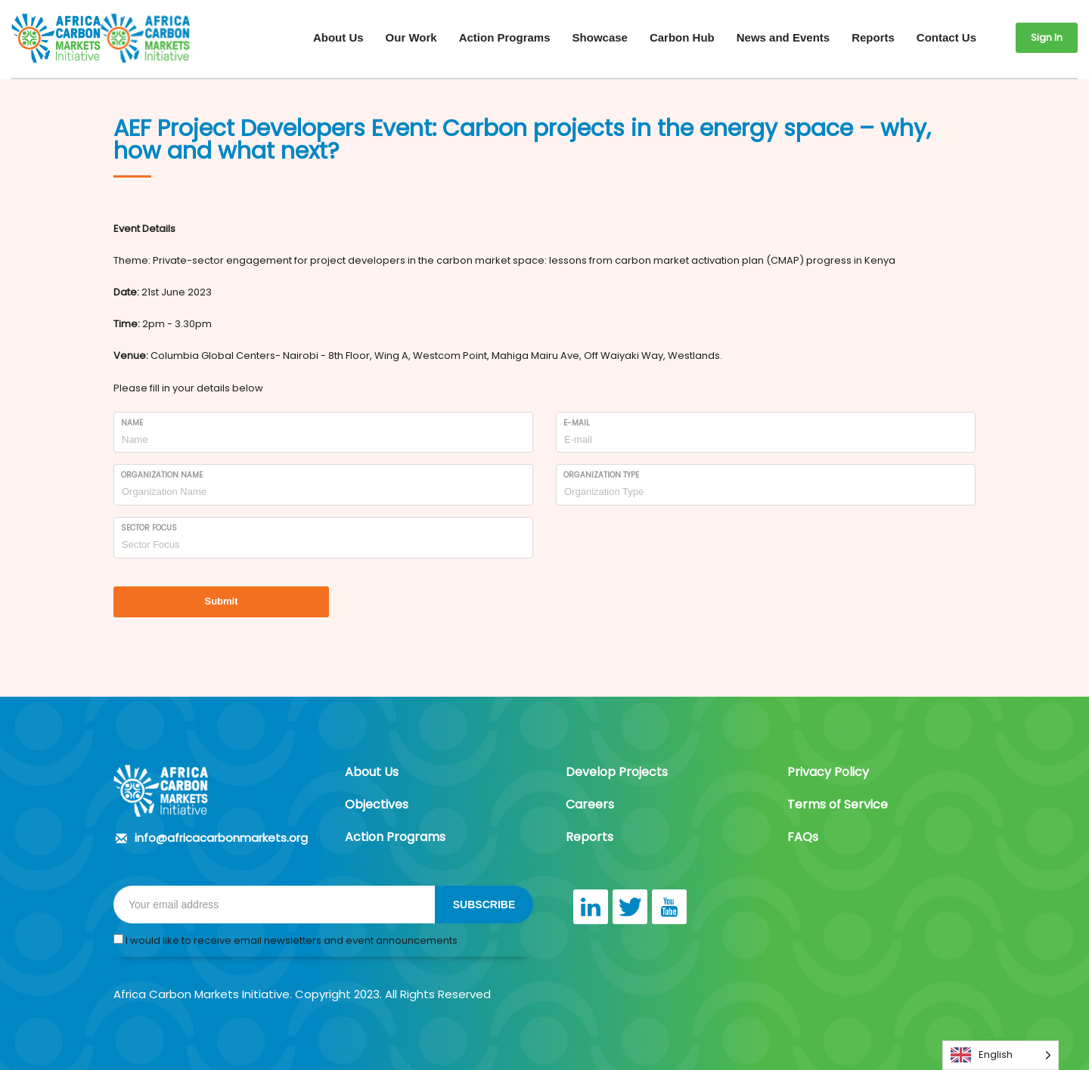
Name (132, 422)
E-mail (576, 422)
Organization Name (162, 475)
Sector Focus (149, 527)
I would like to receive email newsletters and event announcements (285, 940)
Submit (220, 601)
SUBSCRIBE (484, 904)
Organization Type (601, 475)
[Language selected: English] (1000, 1055)
